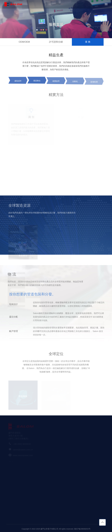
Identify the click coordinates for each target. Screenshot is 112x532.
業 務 (87, 42)
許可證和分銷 (56, 42)
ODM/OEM (24, 42)
